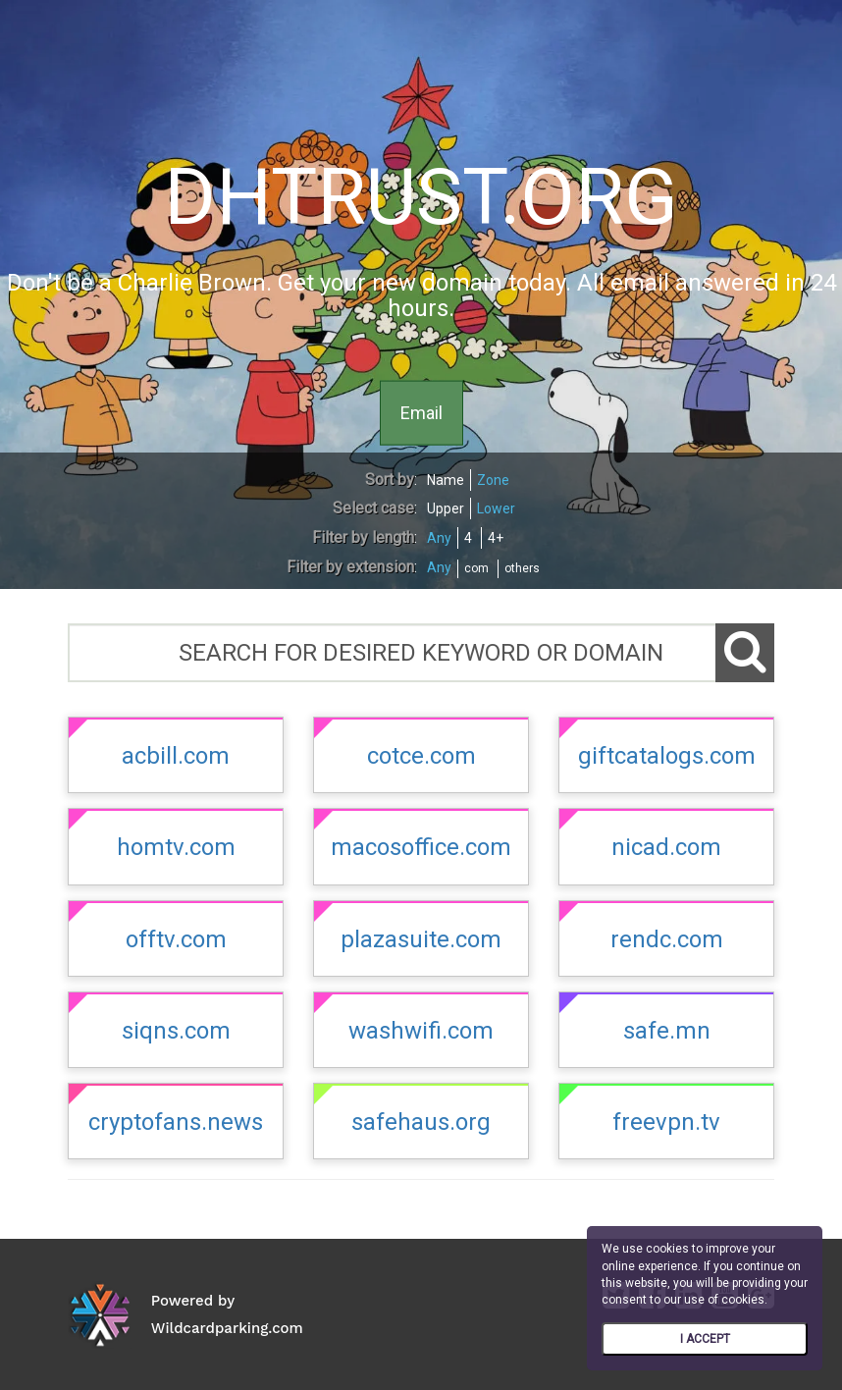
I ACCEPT (705, 1339)
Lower (496, 508)
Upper (445, 508)
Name (445, 480)
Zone (493, 480)
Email (421, 411)
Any (439, 538)
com (476, 568)
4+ (495, 538)
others (522, 568)
